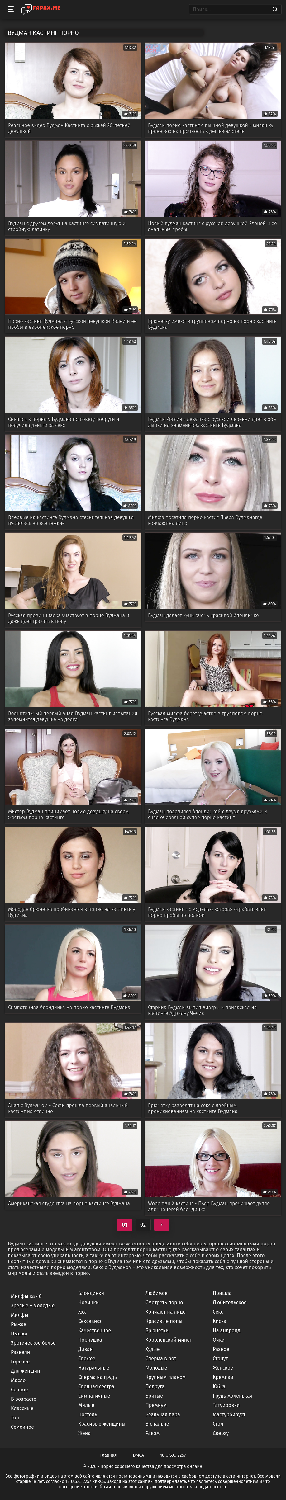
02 (143, 1224)
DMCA (138, 1455)
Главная (108, 1455)
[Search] (275, 9)
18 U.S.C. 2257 (173, 1455)
